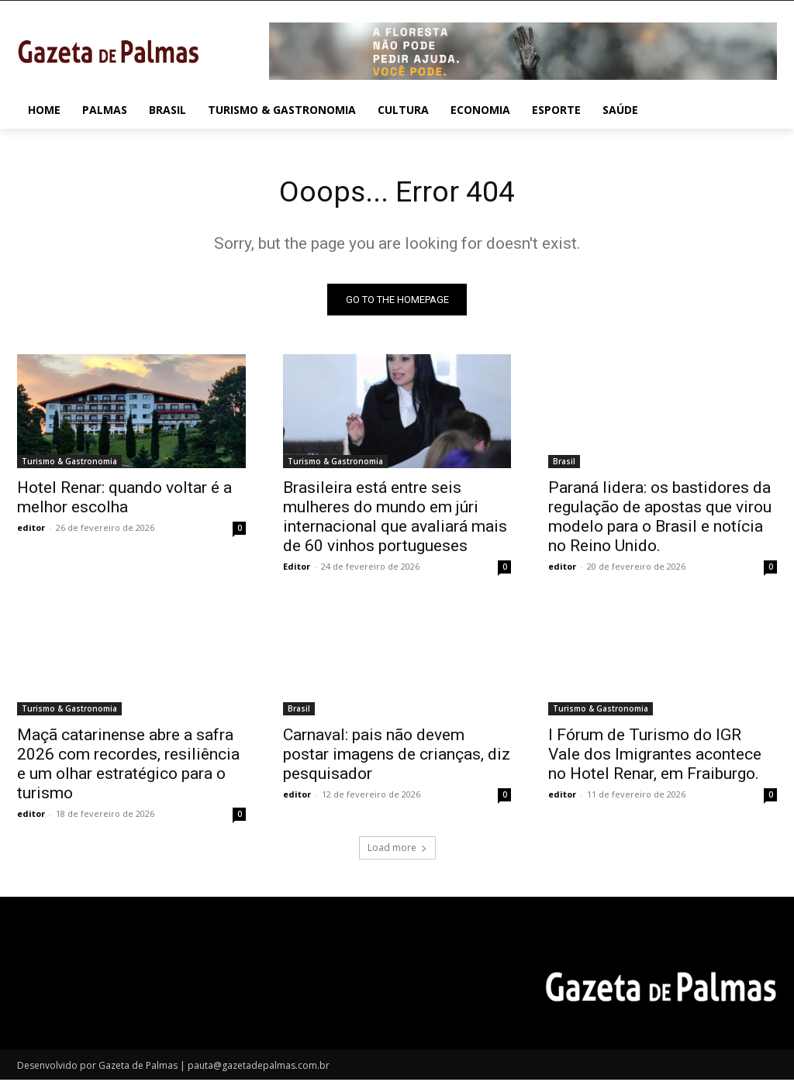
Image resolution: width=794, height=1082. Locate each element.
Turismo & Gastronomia (69, 464)
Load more (397, 850)
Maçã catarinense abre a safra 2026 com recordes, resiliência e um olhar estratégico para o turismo (128, 767)
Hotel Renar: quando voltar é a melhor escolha (124, 500)
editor (31, 530)
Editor (296, 569)
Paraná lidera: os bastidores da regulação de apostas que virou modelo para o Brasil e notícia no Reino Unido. (660, 519)
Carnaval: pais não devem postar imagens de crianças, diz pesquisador (396, 757)
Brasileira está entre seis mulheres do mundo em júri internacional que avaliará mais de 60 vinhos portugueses (395, 519)
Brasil (564, 464)
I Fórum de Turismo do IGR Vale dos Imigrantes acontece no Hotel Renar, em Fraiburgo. (654, 757)
